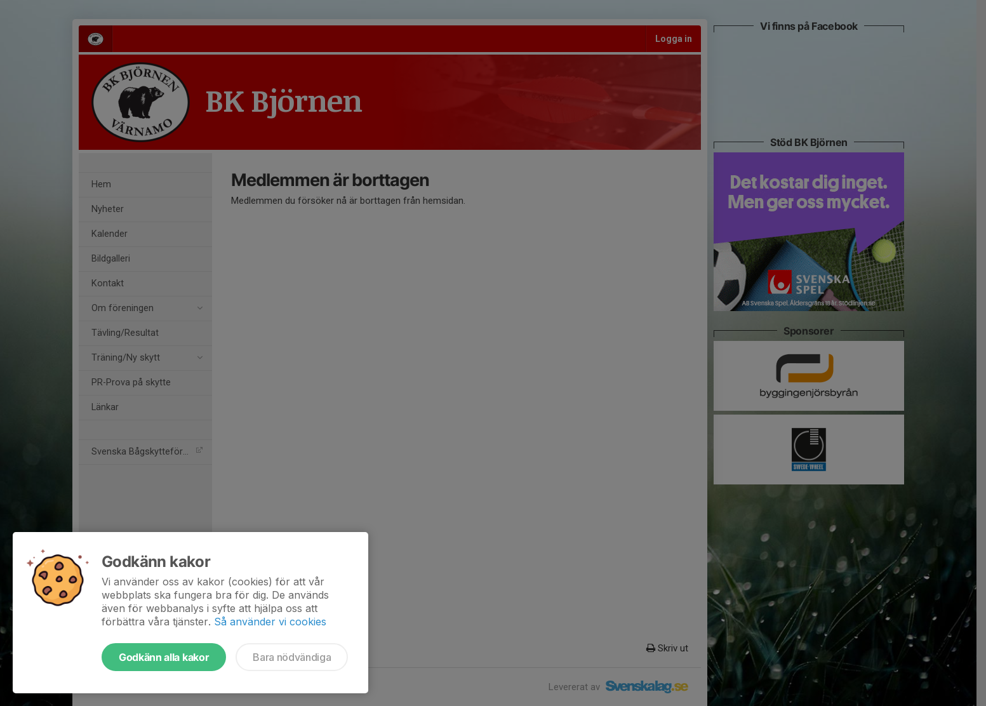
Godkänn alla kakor (164, 657)
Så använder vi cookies (270, 621)
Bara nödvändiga (292, 657)
